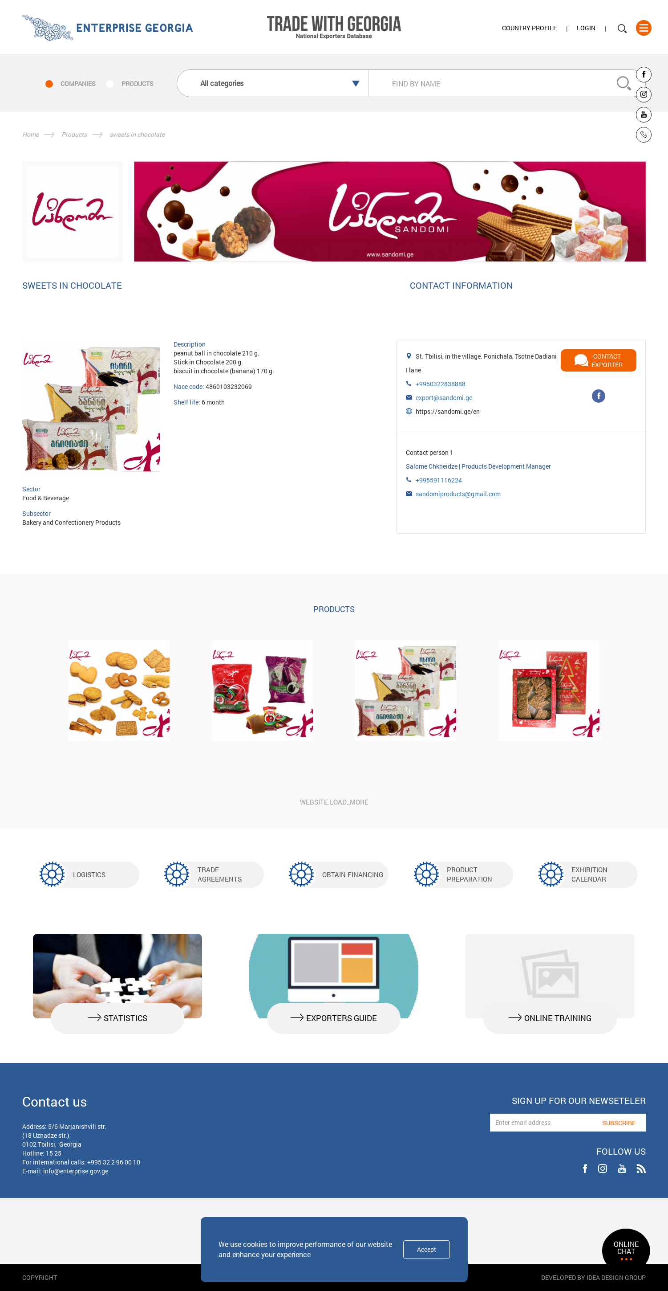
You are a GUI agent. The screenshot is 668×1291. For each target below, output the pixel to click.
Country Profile (529, 28)
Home (30, 134)
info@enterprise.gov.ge (75, 1171)
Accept (426, 1249)
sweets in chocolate (137, 134)
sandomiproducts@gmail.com (458, 494)
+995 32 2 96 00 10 (113, 1162)
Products (74, 134)
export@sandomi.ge (444, 397)
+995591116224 (439, 480)
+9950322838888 (441, 384)
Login (586, 28)
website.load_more (334, 801)
